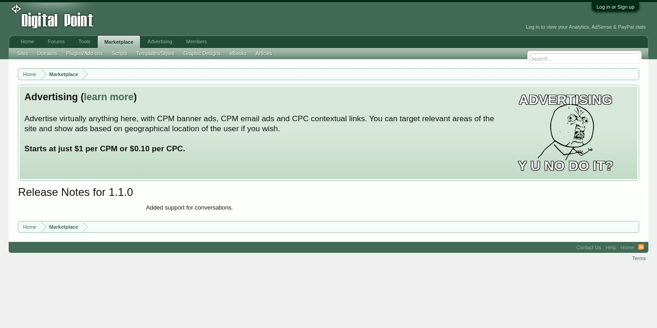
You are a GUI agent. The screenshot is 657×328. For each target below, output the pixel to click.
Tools (84, 41)
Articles (264, 53)
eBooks (237, 53)
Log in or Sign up (615, 7)
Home (27, 41)
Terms (639, 258)
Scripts (119, 53)
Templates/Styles (155, 53)
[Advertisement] (206, 19)
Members (196, 41)
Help (611, 247)
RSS (641, 247)
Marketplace (119, 42)
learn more (109, 97)
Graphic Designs (201, 53)
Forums (56, 41)
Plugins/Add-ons (84, 53)
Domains (47, 53)
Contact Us (588, 247)
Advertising (159, 41)
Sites (22, 53)
